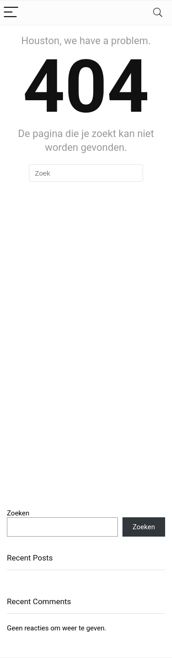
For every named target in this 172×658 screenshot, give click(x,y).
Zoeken (18, 513)
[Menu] (11, 12)
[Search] (158, 12)
